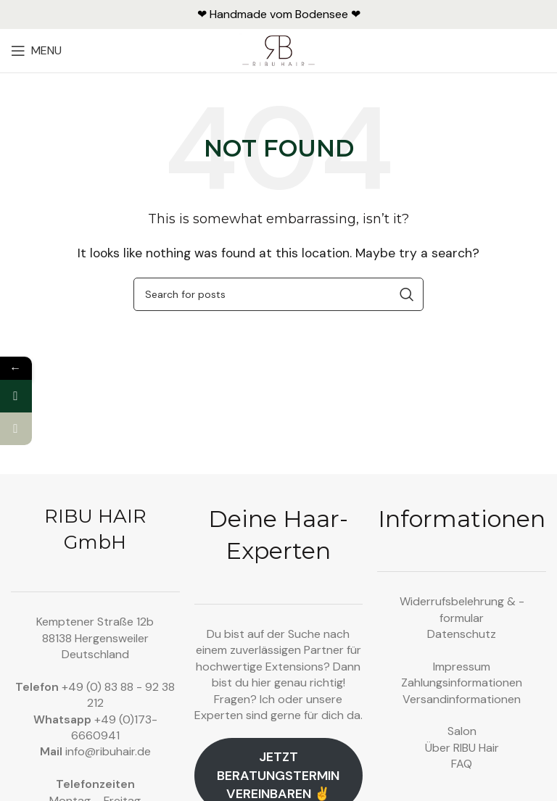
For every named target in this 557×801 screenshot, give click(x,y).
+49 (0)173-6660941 (114, 727)
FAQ (461, 763)
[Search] (278, 294)
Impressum (461, 666)
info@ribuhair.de (108, 751)
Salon (461, 731)
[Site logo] (279, 49)
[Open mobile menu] (36, 50)
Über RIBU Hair (462, 747)
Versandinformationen (462, 699)
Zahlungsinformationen (461, 682)
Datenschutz (461, 634)
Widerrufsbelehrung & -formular (462, 609)
